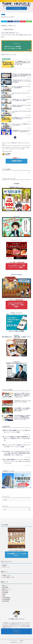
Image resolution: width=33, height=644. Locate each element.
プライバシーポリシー (14, 640)
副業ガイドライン (6, 589)
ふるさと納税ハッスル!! (7, 577)
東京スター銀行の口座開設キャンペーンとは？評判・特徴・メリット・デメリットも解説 (17, 431)
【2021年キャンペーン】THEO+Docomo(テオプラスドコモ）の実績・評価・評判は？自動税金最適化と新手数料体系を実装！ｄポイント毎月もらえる (17, 453)
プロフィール (5, 567)
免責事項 (21, 640)
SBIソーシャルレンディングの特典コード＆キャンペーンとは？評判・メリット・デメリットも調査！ (17, 445)
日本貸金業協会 (5, 599)
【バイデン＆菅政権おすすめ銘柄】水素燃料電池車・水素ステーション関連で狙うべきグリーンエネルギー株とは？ (17, 438)
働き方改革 (4, 590)
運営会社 (4, 565)
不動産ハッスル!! (6, 575)
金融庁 (3, 594)
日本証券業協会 (5, 597)
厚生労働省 (4, 587)
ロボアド (3, 14)
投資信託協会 (5, 601)
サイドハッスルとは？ (16, 8)
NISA (3, 596)
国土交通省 (4, 592)
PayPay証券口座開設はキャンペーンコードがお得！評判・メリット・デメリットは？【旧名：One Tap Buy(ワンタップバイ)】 (17, 461)
